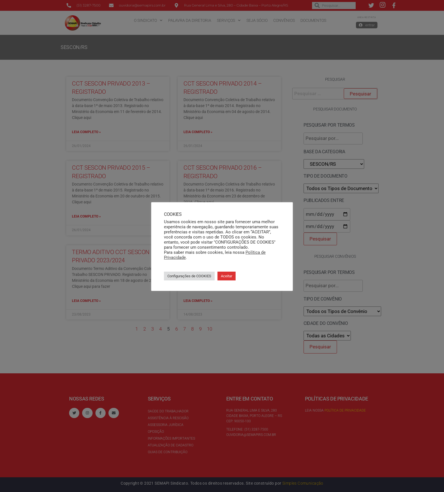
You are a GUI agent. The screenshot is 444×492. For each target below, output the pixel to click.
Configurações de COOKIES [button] (189, 276)
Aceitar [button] (226, 276)
